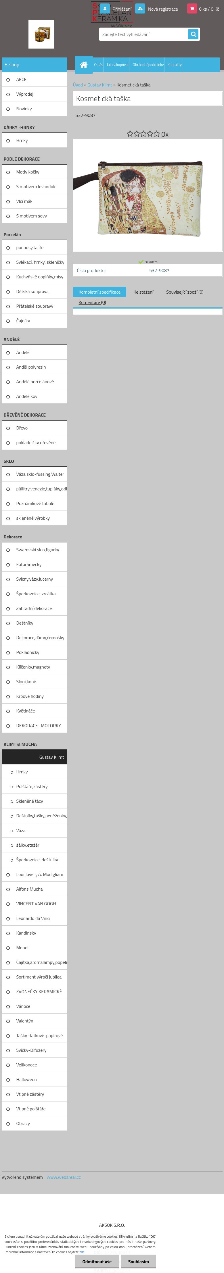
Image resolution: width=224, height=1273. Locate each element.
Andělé (23, 352)
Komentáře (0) (92, 302)
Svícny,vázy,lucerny (34, 578)
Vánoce (23, 1006)
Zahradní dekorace (34, 608)
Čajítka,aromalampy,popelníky (41, 962)
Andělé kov (26, 396)
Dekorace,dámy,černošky (40, 637)
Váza (21, 830)
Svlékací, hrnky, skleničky (40, 262)
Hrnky (22, 140)
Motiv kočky (27, 171)
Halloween (26, 1079)
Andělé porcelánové (35, 381)
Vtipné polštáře (31, 1108)
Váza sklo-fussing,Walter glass (40, 476)
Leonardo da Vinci (33, 918)
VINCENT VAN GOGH (36, 903)
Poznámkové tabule (35, 503)
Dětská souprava (32, 291)
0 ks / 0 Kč (209, 8)
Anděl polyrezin (31, 366)
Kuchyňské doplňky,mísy (40, 276)
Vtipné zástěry (30, 1094)
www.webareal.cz (64, 1177)
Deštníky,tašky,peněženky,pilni (41, 815)
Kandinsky (26, 932)
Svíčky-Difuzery (31, 1050)
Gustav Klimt (51, 757)
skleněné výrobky (33, 518)
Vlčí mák (24, 201)
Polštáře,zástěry (32, 786)
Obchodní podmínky (148, 65)
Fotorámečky (29, 564)
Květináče (25, 710)
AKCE (21, 79)
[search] (193, 34)
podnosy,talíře (30, 247)
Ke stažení (143, 291)
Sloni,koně (26, 681)
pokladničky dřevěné (36, 442)
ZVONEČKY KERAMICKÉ (39, 991)
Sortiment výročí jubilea (39, 976)
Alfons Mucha (29, 888)
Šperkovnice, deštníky (37, 859)
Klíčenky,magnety (33, 666)
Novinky (24, 108)
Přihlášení (122, 8)
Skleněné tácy (29, 801)
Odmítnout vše (97, 1261)
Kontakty (175, 65)
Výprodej (24, 93)
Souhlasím (138, 1261)
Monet (22, 947)
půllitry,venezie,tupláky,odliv (41, 488)
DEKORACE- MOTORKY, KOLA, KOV (39, 727)
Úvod (78, 84)
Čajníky (23, 320)
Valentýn (24, 1020)
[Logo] (41, 34)
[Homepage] (85, 64)
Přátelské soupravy (34, 306)
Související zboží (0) (184, 291)
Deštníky (24, 622)
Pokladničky (27, 652)
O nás (98, 65)
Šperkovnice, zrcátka (36, 593)
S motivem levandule (36, 186)
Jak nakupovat (118, 65)
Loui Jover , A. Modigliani (39, 874)
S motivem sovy (31, 215)
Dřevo (22, 427)
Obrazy (23, 1123)
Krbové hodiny (30, 696)
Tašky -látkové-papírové (39, 1035)
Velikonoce (26, 1064)
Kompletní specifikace (100, 291)
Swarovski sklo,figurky (37, 549)
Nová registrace (162, 8)
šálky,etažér (27, 844)
